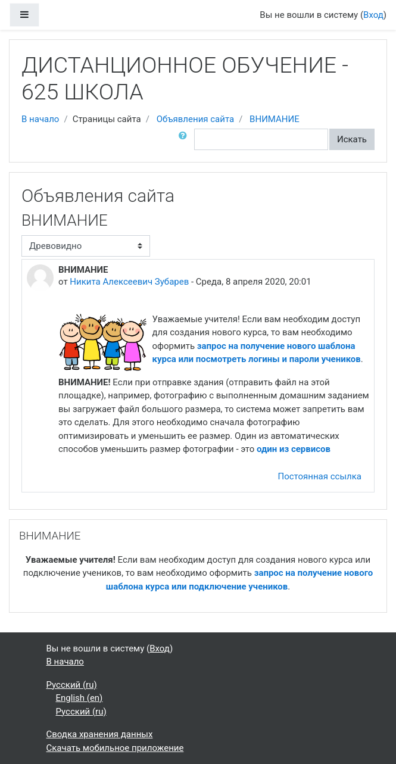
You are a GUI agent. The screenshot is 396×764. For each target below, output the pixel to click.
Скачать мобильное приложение (115, 748)
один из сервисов (295, 449)
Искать (352, 139)
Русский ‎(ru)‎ (71, 684)
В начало (40, 119)
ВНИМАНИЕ (275, 119)
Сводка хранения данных (99, 734)
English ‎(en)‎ (79, 698)
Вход (373, 15)
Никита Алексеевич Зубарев (129, 281)
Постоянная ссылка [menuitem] (319, 476)
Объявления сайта (196, 119)
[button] (185, 140)
